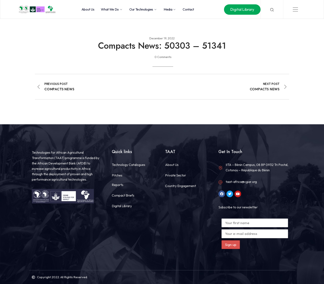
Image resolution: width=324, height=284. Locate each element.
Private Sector (175, 175)
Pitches (117, 175)
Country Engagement (180, 186)
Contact (188, 9)
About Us (87, 9)
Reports (117, 185)
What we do (112, 9)
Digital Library (122, 206)
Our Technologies (143, 9)
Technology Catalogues (128, 165)
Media (170, 9)
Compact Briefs (123, 195)
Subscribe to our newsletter (238, 207)
